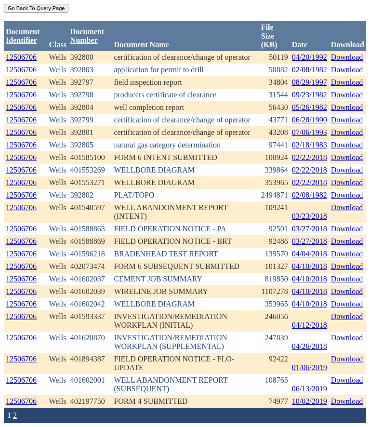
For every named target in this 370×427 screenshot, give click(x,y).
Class (57, 44)
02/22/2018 (309, 157)
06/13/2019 (309, 389)
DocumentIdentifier (23, 35)
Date (299, 44)
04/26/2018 (309, 346)
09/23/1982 (309, 95)
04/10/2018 (309, 266)
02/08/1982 (309, 70)
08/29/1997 (309, 82)
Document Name (141, 44)
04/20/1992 (309, 57)
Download (347, 57)
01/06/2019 (309, 367)
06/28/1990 (309, 120)
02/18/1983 (309, 145)
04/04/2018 (309, 254)
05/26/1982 (309, 107)
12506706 (21, 57)
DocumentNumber (87, 35)
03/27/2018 (309, 229)
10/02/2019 (309, 401)
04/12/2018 (309, 325)
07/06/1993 (309, 132)
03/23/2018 (309, 216)
